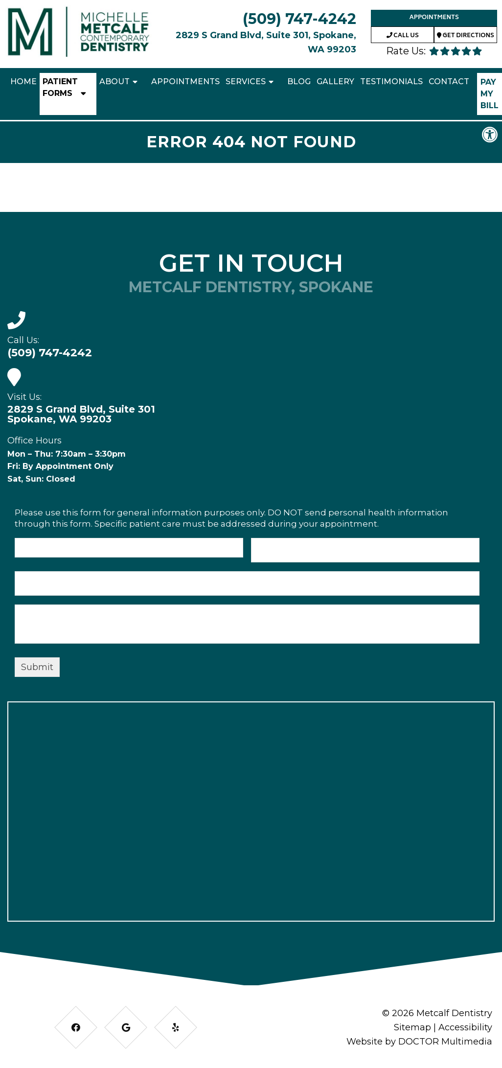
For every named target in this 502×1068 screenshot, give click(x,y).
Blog (299, 81)
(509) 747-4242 (299, 19)
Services (246, 81)
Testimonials (391, 81)
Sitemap (412, 1027)
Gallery (335, 81)
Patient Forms (60, 87)
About (114, 81)
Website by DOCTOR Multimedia (419, 1041)
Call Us (403, 36)
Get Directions (465, 36)
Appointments (433, 18)
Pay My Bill (489, 93)
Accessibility (465, 1027)
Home (23, 81)
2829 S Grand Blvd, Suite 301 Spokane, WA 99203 (81, 414)
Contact (449, 81)
